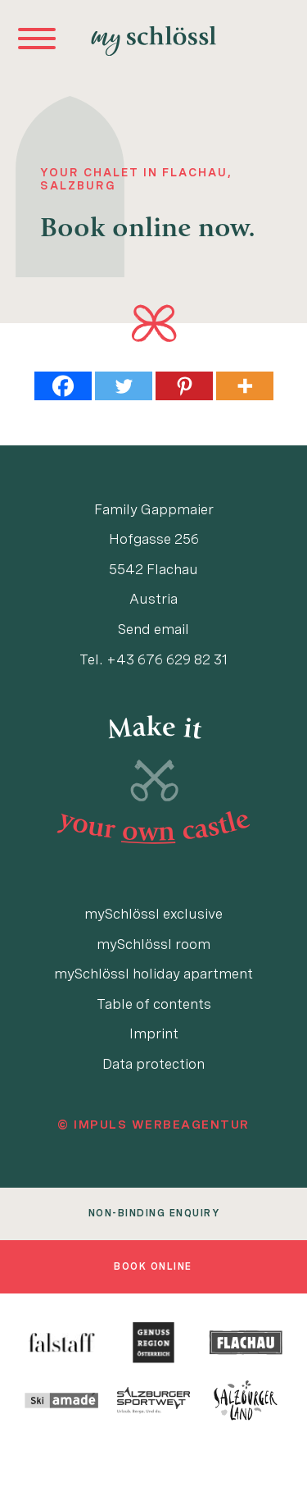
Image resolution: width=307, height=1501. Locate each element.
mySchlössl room (153, 944)
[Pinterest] (184, 386)
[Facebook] (63, 386)
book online (153, 1266)
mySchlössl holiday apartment (153, 973)
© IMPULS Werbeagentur (153, 1124)
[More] (244, 386)
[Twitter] (123, 386)
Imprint (153, 1033)
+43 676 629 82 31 (167, 659)
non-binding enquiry (154, 1213)
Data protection (153, 1064)
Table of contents (154, 1004)
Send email (153, 629)
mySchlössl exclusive (153, 914)
